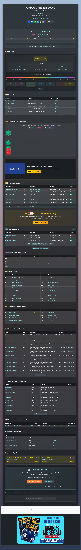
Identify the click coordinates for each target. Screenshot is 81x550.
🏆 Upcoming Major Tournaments (15, 455)
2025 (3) (34, 244)
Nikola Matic (8, 203)
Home (32, 2)
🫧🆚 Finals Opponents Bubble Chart (16, 122)
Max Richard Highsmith (17, 299)
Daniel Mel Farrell (9, 402)
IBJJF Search (41, 2)
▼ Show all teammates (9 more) (40, 415)
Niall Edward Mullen (9, 352)
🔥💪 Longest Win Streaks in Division (16, 308)
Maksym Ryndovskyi (17, 286)
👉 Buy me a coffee (34, 484)
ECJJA (39, 13)
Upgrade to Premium (40, 223)
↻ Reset (40, 89)
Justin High (14, 281)
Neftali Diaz (15, 302)
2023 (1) (45, 244)
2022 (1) (51, 244)
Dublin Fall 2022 (9, 115)
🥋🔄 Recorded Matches (12, 230)
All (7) (29, 244)
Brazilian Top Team (52, 302)
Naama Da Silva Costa (10, 198)
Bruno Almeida (15, 294)
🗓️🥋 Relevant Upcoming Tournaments (16, 422)
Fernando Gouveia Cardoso (18, 278)
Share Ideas (49, 484)
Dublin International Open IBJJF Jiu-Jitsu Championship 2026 (19, 428)
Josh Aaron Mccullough (10, 238)
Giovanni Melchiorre (16, 289)
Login (49, 2)
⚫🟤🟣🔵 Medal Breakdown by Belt (16, 254)
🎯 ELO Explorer (10, 51)
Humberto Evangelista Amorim (15, 324)
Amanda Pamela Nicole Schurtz (12, 397)
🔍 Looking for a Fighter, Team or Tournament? (19, 496)
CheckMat (50, 278)
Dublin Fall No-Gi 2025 (10, 101)
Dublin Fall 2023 (9, 112)
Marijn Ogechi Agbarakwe (11, 190)
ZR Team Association (53, 319)
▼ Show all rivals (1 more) (40, 376)
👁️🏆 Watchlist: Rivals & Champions (16, 330)
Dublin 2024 (8, 107)
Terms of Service (37, 513)
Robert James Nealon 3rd (11, 241)
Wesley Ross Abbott (9, 440)
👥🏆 (16, 383)
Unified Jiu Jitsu (51, 291)
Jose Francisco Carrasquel (11, 448)
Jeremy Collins (15, 297)
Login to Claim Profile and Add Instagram (40, 10)
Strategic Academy (52, 324)
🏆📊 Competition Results (13, 95)
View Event (36, 464)
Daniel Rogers (8, 410)
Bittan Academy (51, 286)
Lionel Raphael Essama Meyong (22, 69)
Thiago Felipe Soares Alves (15, 319)
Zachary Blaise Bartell (14, 316)
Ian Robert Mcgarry (9, 195)
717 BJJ (50, 281)
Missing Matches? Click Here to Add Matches (40, 249)
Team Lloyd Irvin (52, 297)
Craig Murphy (8, 399)
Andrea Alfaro (65, 69)
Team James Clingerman (53, 284)
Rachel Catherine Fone (10, 442)
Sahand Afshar (8, 389)
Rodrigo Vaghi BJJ (52, 299)
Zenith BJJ (50, 289)
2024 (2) (40, 244)
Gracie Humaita (51, 294)
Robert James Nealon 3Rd (11, 192)
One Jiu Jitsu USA (52, 316)
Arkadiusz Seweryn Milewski (15, 322)
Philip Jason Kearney (10, 391)
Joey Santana (8, 450)
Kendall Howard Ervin (17, 284)
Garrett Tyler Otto (9, 200)
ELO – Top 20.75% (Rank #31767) (40, 18)
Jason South (15, 291)
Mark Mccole (44, 69)
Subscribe (50, 22)
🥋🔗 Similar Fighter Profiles (13, 434)
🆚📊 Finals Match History (13, 184)
